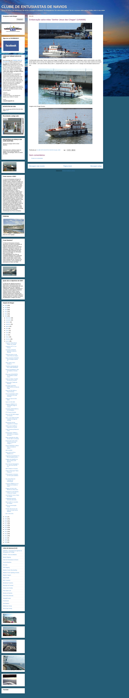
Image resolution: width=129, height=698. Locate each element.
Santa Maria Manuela (8, 595)
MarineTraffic (6, 577)
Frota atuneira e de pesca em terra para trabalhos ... (12, 475)
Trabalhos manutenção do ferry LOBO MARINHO (12, 366)
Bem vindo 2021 (9, 513)
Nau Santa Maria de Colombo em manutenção (10, 480)
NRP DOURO (9, 450)
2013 (6, 531)
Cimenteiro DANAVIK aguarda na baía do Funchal (11, 351)
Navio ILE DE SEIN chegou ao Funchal (12, 415)
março (7, 337)
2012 (6, 533)
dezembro (8, 318)
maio (7, 332)
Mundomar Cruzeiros (8, 583)
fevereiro (8, 339)
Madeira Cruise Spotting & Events (11, 572)
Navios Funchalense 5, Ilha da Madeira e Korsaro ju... (12, 371)
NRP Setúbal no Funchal (12, 468)
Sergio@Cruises (7, 598)
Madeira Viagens (7, 575)
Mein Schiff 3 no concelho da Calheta (12, 502)
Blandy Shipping (7, 557)
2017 (6, 523)
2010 (6, 538)
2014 (6, 529)
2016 (6, 525)
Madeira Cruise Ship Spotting (10, 570)
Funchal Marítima (7, 562)
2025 (6, 307)
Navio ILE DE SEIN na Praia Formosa (11, 391)
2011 (6, 535)
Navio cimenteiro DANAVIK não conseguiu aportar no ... (12, 359)
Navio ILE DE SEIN (10, 402)
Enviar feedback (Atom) (69, 170)
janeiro (7, 341)
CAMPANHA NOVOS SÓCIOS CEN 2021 (11, 499)
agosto (7, 326)
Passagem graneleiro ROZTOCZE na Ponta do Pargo (12, 387)
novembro (8, 320)
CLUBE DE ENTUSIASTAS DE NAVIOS (34, 7)
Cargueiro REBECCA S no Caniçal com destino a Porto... (12, 485)
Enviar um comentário (37, 158)
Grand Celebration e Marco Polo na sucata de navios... (12, 447)
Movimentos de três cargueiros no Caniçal (11, 423)
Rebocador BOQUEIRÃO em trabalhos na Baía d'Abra (12, 376)
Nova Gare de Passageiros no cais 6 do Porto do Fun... (12, 465)
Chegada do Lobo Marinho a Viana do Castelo (12, 492)
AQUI (7, 110)
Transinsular (6, 600)
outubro (8, 322)
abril (7, 334)
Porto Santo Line (7, 590)
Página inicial (67, 166)
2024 (6, 309)
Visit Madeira (6, 603)
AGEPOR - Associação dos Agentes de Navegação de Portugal (12, 551)
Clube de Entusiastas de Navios (10, 559)
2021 (6, 316)
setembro (8, 324)
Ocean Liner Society (8, 588)
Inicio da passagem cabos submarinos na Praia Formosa (12, 395)
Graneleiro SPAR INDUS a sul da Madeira (12, 409)
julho (7, 328)
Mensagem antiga (96, 166)
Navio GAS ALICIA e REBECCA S (10, 453)
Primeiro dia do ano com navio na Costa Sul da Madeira (12, 510)
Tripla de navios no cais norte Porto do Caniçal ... (12, 355)
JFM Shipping (6, 567)
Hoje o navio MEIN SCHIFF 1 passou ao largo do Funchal (12, 419)
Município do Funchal (8, 585)
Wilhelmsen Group (7, 606)
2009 (6, 540)
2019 (6, 519)
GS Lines (5, 565)
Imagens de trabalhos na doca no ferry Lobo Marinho (12, 461)
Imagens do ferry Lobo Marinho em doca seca (12, 489)
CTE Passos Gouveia (11, 412)
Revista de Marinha (7, 593)
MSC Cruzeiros (6, 580)
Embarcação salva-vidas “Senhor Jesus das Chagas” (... (11, 442)
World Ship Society (7, 608)
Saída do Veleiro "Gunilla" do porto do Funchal (12, 379)
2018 (6, 521)
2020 (6, 516)
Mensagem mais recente (37, 166)
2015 (6, 527)
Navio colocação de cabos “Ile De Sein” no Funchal (12, 438)
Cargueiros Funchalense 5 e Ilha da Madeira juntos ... (12, 456)
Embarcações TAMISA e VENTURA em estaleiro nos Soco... (12, 434)
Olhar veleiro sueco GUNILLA (10, 363)
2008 (6, 542)
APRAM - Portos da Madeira (10, 554)
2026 (6, 305)
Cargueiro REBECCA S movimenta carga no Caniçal (11, 405)
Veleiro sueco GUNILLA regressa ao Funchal (11, 426)
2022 (6, 314)
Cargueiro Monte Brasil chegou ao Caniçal (11, 343)
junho (7, 330)
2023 (6, 311)
